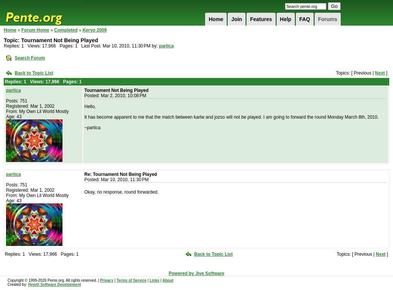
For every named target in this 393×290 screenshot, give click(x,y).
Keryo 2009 (94, 30)
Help (285, 19)
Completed (66, 30)
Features (261, 19)
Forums (327, 19)
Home (216, 19)
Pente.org (44, 13)
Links (154, 280)
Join (236, 19)
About (168, 280)
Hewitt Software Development (54, 284)
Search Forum (30, 58)
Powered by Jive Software (196, 273)
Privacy (107, 280)
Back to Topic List (34, 73)
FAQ (304, 19)
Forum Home (35, 30)
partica (166, 46)
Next (380, 73)
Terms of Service (131, 280)
